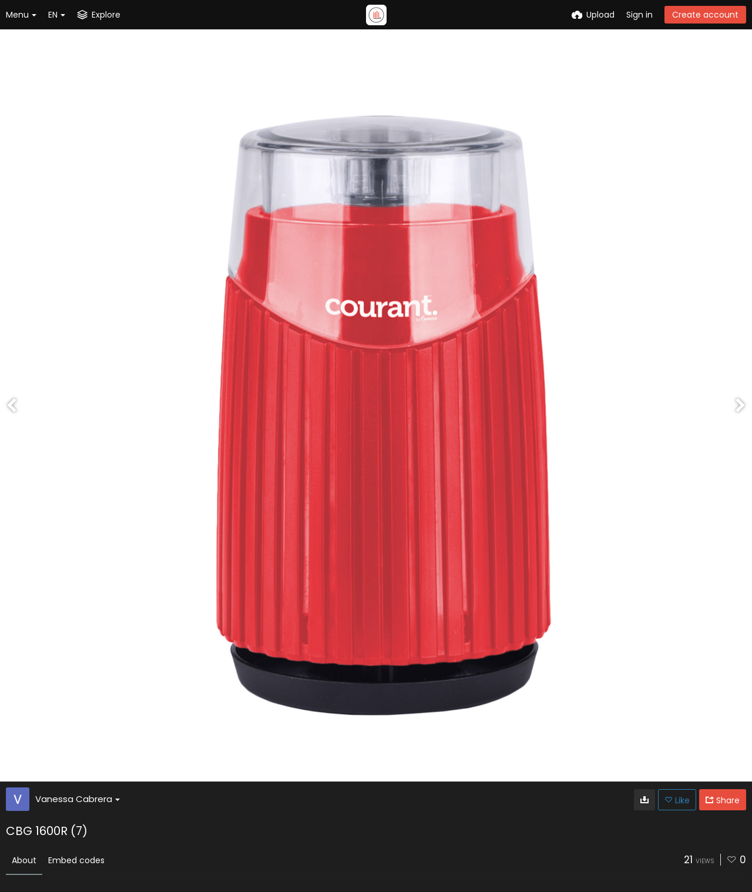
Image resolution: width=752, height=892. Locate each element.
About (24, 860)
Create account (705, 15)
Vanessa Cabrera (77, 799)
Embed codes (76, 860)
